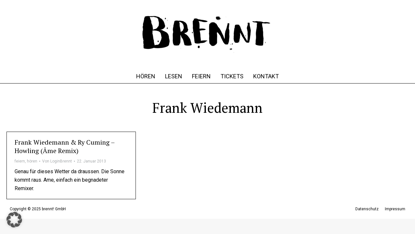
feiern (20, 161)
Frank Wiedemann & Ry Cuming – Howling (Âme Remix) (64, 146)
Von (57, 161)
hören (32, 161)
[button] (14, 219)
